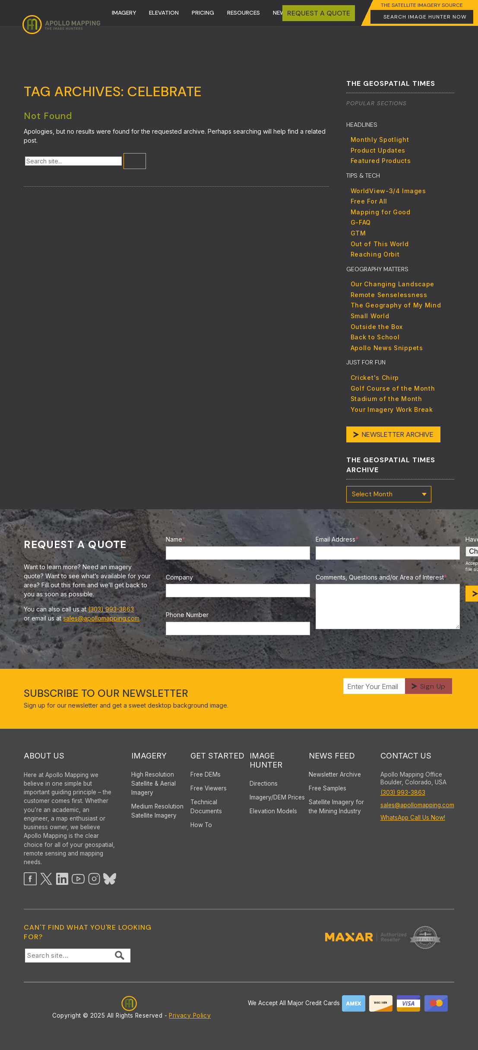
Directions (264, 783)
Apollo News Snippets (387, 347)
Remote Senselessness (389, 294)
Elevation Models (273, 811)
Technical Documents (206, 807)
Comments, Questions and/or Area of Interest (381, 577)
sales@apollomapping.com (101, 618)
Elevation (164, 12)
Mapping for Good (381, 212)
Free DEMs (205, 774)
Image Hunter (266, 760)
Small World (370, 316)
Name (175, 539)
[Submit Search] (134, 161)
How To (201, 824)
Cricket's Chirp (375, 377)
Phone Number (187, 614)
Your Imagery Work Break (392, 409)
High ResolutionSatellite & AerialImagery (153, 783)
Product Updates (378, 150)
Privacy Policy (190, 1015)
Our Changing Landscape (392, 284)
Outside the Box (377, 326)
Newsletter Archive (398, 434)
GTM (358, 233)
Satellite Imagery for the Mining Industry (336, 807)
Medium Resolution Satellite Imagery (157, 811)
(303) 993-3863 (111, 609)
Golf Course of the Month (393, 388)
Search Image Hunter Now (425, 16)
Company (179, 577)
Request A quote (318, 13)
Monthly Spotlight (380, 139)
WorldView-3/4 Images (388, 190)
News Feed (332, 755)
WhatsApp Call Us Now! (412, 817)
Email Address (337, 539)
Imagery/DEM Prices (277, 797)
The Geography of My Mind (396, 305)
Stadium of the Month (386, 398)
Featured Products (381, 160)
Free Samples (327, 788)
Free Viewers (208, 788)
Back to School (375, 337)
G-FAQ (361, 222)
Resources (243, 12)
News (281, 12)
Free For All (369, 201)
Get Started (217, 755)
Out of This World (380, 244)
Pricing (203, 12)
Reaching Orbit (375, 254)
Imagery (124, 12)
